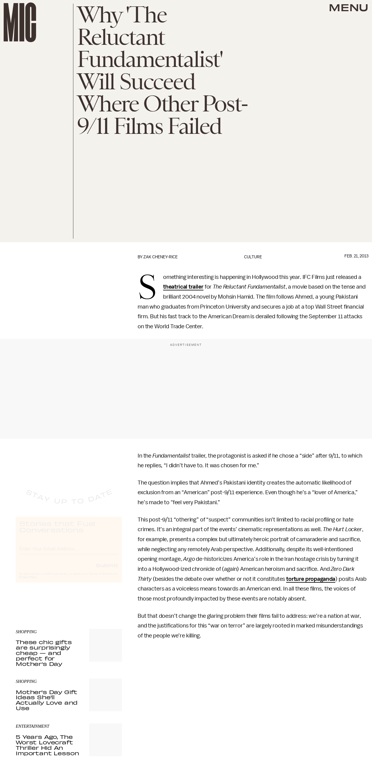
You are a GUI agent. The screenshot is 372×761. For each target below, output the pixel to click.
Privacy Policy (28, 582)
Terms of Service (100, 579)
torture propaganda (310, 579)
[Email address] (68, 553)
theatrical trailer (183, 287)
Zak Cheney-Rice (160, 257)
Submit (107, 571)
